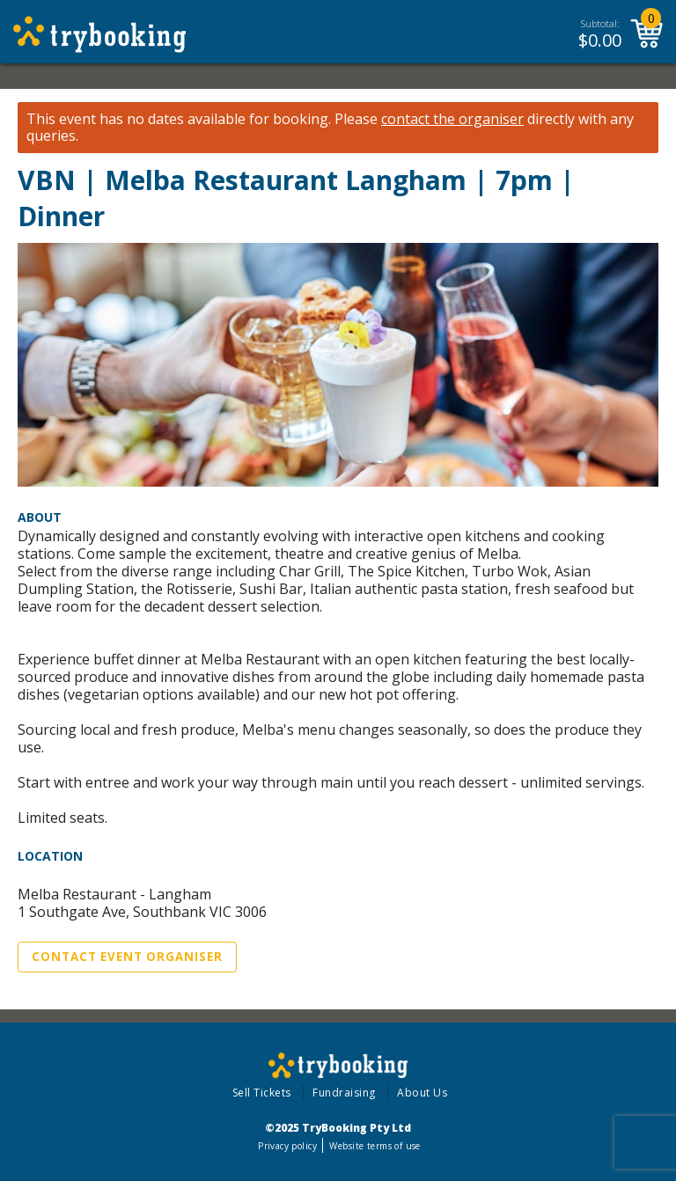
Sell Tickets (261, 1092)
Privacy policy (287, 1146)
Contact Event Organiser (127, 957)
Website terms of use (374, 1146)
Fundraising (344, 1092)
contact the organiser (452, 119)
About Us (422, 1092)
